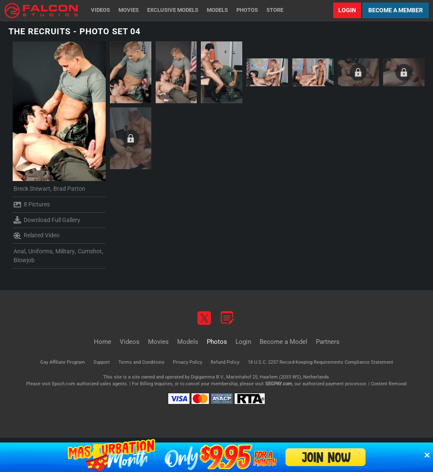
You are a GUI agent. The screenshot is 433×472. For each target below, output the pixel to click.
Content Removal (389, 384)
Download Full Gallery (47, 220)
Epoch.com (63, 384)
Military (65, 251)
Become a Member (395, 10)
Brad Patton (69, 188)
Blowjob (24, 260)
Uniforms (40, 251)
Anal (19, 251)
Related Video (37, 235)
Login (347, 10)
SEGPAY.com (278, 384)
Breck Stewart (32, 188)
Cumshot (90, 251)
